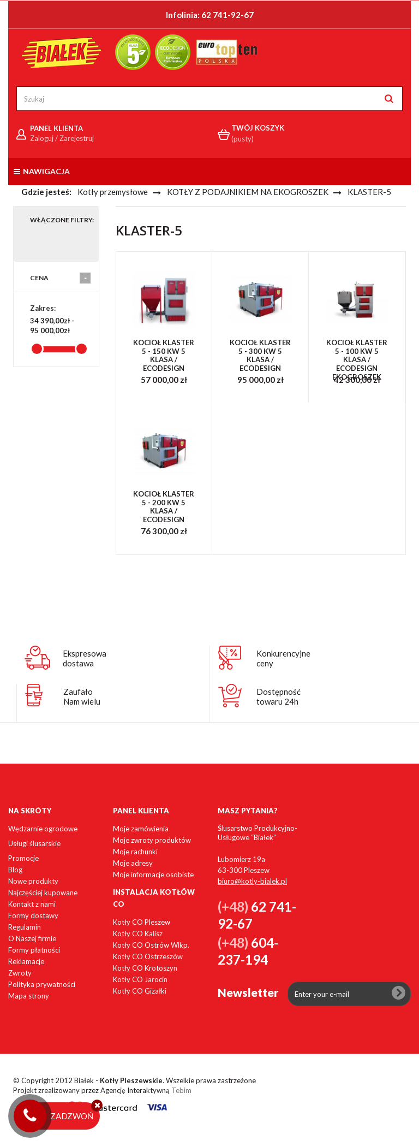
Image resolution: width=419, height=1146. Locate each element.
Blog (15, 869)
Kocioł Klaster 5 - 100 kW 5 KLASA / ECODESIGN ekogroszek (356, 360)
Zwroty (20, 972)
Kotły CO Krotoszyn (145, 968)
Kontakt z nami (32, 904)
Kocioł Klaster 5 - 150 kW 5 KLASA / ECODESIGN (163, 356)
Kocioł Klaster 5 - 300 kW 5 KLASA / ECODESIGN (260, 356)
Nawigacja (42, 171)
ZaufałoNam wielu (81, 696)
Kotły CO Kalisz (138, 933)
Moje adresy (133, 863)
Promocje (23, 858)
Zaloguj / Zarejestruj (62, 138)
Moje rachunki (135, 851)
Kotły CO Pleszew (141, 922)
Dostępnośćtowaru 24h (278, 696)
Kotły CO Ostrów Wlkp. (151, 945)
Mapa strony (28, 995)
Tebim (181, 1090)
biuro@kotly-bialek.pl (252, 881)
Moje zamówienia (141, 828)
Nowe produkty (33, 881)
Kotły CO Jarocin (140, 979)
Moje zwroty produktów (152, 840)
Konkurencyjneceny (283, 658)
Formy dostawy (33, 915)
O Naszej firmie (32, 938)
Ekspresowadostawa (84, 658)
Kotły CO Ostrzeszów (148, 956)
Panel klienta (141, 810)
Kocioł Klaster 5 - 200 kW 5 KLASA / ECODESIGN (163, 507)
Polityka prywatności (41, 984)
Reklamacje (26, 961)
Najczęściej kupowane (42, 892)
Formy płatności (34, 950)
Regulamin (24, 927)
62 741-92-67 (227, 15)
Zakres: (43, 308)
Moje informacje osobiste (153, 874)
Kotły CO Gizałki (139, 990)
